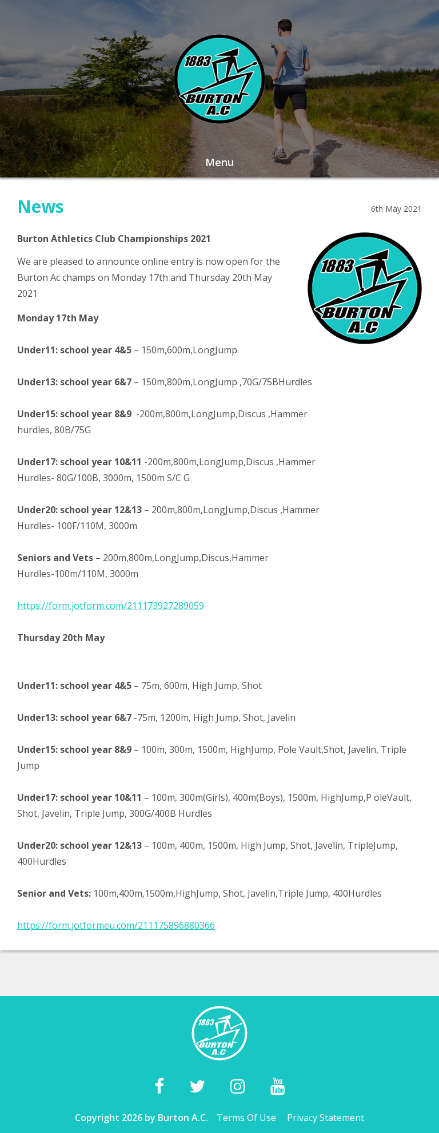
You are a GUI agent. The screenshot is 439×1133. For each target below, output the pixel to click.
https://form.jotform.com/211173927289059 (110, 605)
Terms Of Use (246, 1117)
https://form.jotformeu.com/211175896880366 (116, 925)
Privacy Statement (325, 1117)
